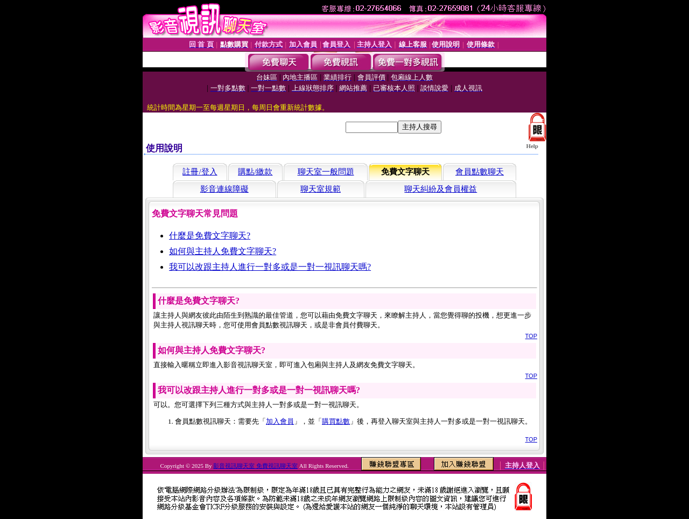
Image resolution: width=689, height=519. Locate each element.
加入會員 (280, 421)
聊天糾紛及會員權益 (440, 189)
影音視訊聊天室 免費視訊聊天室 (255, 465)
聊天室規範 (320, 189)
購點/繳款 (255, 171)
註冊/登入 (199, 171)
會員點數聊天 (479, 171)
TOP (531, 336)
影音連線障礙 (224, 189)
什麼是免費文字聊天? (209, 235)
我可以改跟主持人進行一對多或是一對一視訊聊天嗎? (270, 266)
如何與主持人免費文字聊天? (222, 251)
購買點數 (336, 421)
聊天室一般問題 (326, 171)
